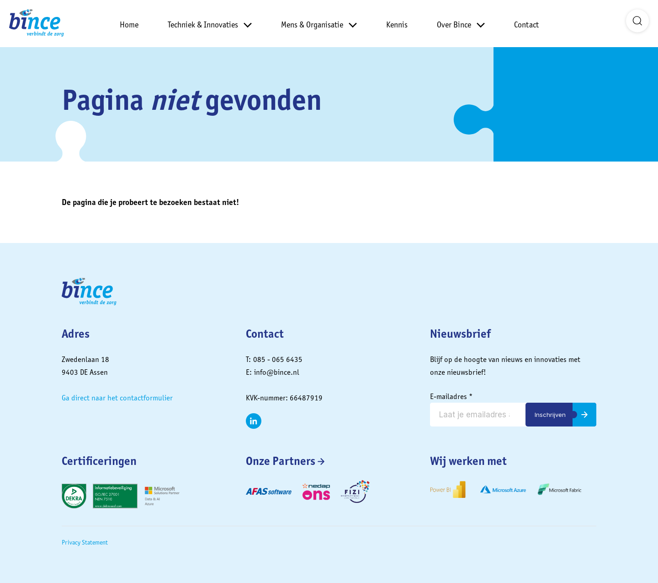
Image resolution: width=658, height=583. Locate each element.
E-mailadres (451, 396)
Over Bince (454, 24)
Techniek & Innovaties (203, 24)
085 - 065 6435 (277, 359)
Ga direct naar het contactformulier (117, 397)
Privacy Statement (85, 542)
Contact (526, 24)
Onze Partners (280, 460)
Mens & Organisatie (312, 24)
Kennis (397, 24)
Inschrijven (550, 414)
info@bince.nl (276, 372)
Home (129, 24)
